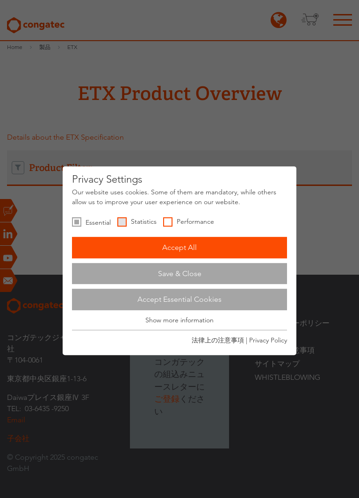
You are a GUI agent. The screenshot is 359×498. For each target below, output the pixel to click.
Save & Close (179, 273)
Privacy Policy (268, 340)
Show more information (179, 320)
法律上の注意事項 (218, 340)
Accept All (179, 247)
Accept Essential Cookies (179, 299)
